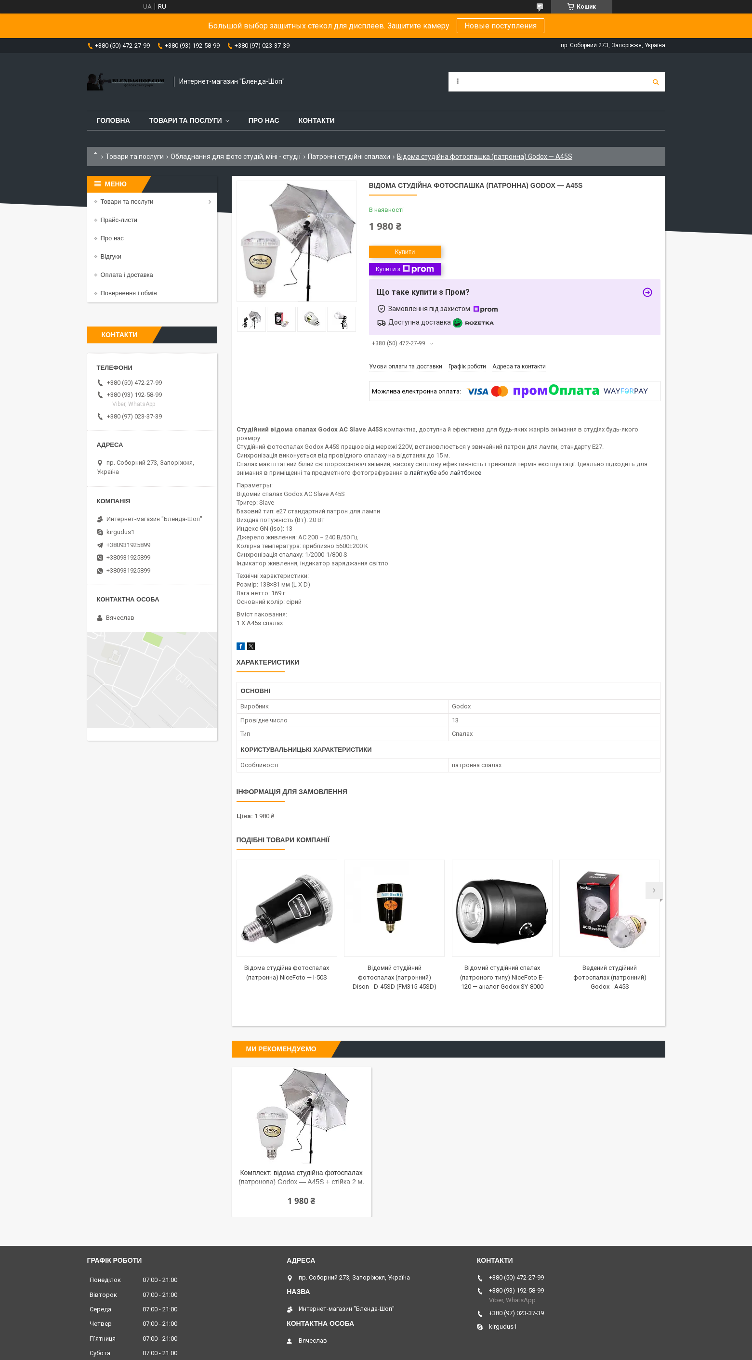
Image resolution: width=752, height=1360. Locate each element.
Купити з (405, 269)
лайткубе (422, 472)
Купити (405, 251)
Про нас (264, 120)
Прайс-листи (119, 219)
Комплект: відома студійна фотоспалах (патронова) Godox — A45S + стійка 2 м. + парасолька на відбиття (301, 1178)
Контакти (317, 120)
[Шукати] (655, 82)
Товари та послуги (185, 120)
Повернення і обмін (129, 293)
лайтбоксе (465, 472)
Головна (113, 120)
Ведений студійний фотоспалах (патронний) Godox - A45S (609, 977)
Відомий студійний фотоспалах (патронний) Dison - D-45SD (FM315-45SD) (394, 977)
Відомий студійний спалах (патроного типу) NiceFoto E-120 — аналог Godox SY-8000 (502, 977)
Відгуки (111, 256)
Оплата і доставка (127, 274)
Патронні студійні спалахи (349, 156)
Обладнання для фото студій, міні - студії (236, 156)
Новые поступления (500, 25)
